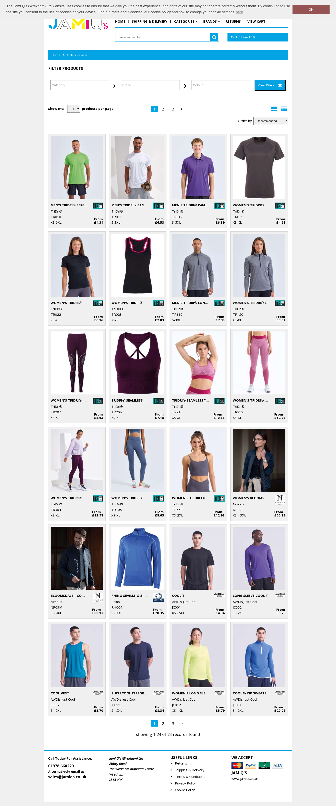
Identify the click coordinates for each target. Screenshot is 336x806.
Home (120, 21)
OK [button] (311, 9)
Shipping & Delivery (149, 21)
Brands (210, 21)
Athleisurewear (77, 55)
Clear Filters (266, 85)
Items (243, 37)
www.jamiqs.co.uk (244, 778)
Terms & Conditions (190, 776)
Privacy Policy (185, 783)
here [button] (239, 12)
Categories (184, 21)
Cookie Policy (185, 790)
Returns (233, 21)
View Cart (256, 21)
